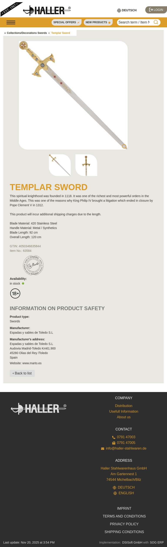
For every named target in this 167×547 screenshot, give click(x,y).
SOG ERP (157, 542)
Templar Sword (60, 33)
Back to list (23, 373)
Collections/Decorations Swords (27, 33)
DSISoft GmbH (132, 542)
